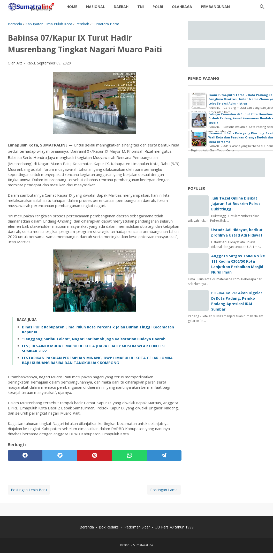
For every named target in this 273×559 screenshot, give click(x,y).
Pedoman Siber (137, 527)
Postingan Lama (164, 489)
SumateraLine (143, 545)
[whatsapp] (129, 455)
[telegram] (164, 455)
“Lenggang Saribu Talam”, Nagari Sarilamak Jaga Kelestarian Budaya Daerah (93, 338)
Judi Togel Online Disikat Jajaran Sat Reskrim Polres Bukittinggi (236, 203)
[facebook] (25, 455)
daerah (121, 6)
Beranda (87, 527)
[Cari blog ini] (262, 7)
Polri (158, 6)
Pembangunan (215, 6)
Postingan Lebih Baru (29, 489)
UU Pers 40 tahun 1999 (174, 527)
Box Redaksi (109, 527)
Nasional (95, 6)
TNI (140, 6)
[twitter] (59, 455)
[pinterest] (94, 455)
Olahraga (182, 6)
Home (71, 6)
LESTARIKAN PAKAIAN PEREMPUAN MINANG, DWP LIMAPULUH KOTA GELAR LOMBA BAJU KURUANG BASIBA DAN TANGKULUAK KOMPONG (97, 360)
